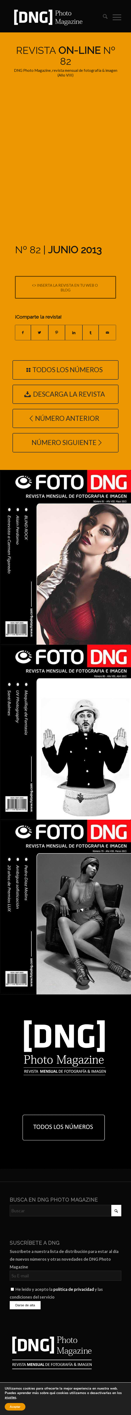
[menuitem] (103, 17)
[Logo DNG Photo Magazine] (54, 17)
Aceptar (15, 1407)
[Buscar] (103, 17)
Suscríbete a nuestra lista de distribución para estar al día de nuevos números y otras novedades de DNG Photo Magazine (64, 1259)
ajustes (10, 1397)
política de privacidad (73, 1289)
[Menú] (114, 17)
